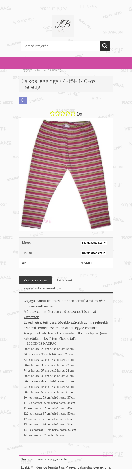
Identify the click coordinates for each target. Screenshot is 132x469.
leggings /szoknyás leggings (77, 67)
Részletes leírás (35, 280)
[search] (105, 46)
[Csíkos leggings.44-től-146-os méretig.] (66, 119)
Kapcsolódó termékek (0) (42, 288)
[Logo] (63, 26)
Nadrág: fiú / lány (46, 67)
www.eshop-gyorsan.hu (52, 459)
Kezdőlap (27, 67)
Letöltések (65, 280)
